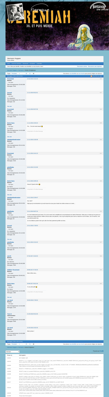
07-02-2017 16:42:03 (32, 256)
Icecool (9, 92)
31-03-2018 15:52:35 (32, 327)
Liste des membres (16, 63)
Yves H (9, 314)
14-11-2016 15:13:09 (32, 167)
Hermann (20, 70)
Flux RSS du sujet (97, 76)
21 (29, 73)
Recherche (25, 63)
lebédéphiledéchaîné (13, 139)
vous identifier (72, 73)
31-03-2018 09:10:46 (32, 314)
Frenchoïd (10, 79)
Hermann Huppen (14, 58)
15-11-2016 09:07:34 (32, 211)
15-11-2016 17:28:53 (32, 225)
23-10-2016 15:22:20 (32, 79)
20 (26, 73)
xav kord (10, 300)
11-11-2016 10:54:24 (32, 123)
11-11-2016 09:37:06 (32, 109)
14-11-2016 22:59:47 (32, 197)
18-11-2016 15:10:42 (32, 242)
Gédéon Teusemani (13, 270)
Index (8, 63)
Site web (9, 106)
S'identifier (39, 63)
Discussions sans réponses (95, 66)
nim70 (9, 256)
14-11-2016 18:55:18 (32, 181)
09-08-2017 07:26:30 (32, 269)
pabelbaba (10, 167)
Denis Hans (10, 123)
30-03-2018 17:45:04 (32, 300)
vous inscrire (81, 73)
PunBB (102, 351)
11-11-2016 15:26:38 (32, 139)
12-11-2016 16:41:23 (32, 153)
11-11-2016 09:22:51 (32, 92)
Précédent (14, 73)
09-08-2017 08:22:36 (32, 283)
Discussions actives (82, 66)
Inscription (32, 63)
